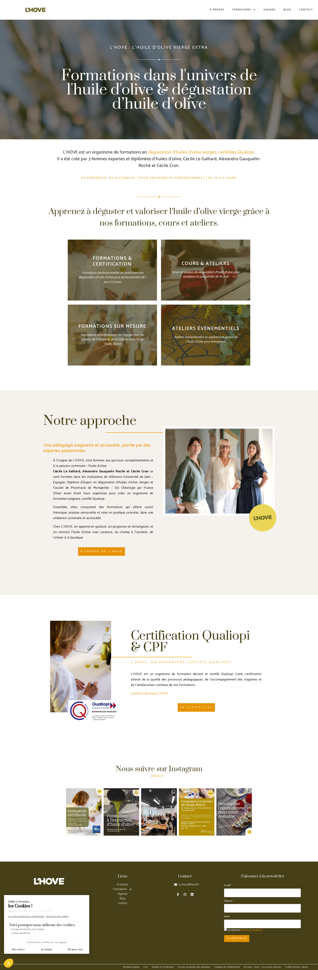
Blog (287, 10)
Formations (244, 9)
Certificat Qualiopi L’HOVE (150, 693)
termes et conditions (252, 930)
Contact (306, 10)
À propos (217, 10)
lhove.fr (159, 776)
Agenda (269, 10)
